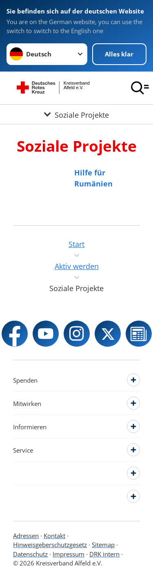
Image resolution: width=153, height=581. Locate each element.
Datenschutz (30, 554)
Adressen (26, 536)
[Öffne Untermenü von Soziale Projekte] (76, 114)
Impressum (68, 554)
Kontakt (54, 536)
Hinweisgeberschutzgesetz (50, 545)
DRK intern (104, 554)
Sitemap (103, 545)
